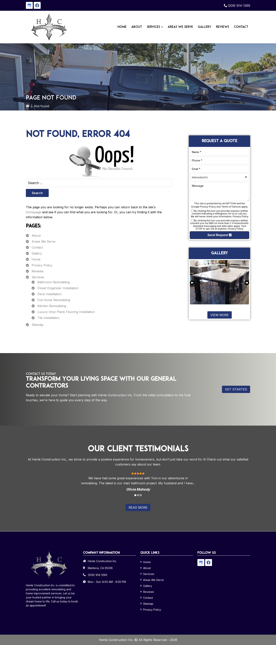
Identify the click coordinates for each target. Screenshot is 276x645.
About (36, 235)
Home (36, 259)
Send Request (219, 235)
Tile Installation (48, 318)
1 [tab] (135, 495)
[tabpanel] (138, 481)
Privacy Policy (42, 265)
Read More (138, 507)
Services (38, 277)
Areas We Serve (43, 241)
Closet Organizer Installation (57, 288)
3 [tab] (141, 495)
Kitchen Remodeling (51, 306)
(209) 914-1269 (239, 5)
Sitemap (37, 325)
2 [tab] (138, 495)
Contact (37, 247)
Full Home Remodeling (53, 300)
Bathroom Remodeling (53, 282)
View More (219, 315)
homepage (33, 212)
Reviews (38, 271)
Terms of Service (231, 206)
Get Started (236, 389)
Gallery (37, 253)
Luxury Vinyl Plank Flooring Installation (66, 312)
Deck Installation (49, 294)
